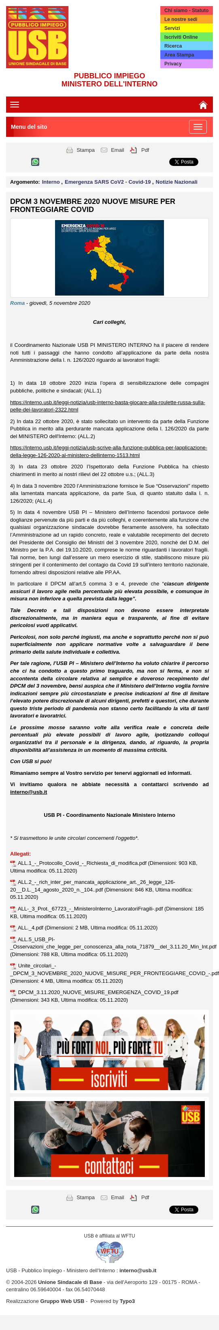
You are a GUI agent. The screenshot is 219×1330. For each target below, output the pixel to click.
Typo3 (127, 1301)
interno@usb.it (137, 1270)
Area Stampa (179, 55)
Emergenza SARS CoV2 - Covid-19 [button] (108, 182)
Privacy (173, 64)
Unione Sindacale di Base (70, 1282)
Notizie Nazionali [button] (177, 182)
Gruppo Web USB (62, 1301)
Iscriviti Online (181, 37)
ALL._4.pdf (31, 928)
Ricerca (173, 46)
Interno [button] (52, 182)
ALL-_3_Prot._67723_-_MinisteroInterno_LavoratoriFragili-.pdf (91, 909)
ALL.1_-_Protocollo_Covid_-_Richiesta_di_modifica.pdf (83, 863)
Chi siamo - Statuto (186, 10)
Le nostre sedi (180, 19)
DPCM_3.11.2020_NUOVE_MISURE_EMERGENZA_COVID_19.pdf (98, 992)
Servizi (172, 28)
